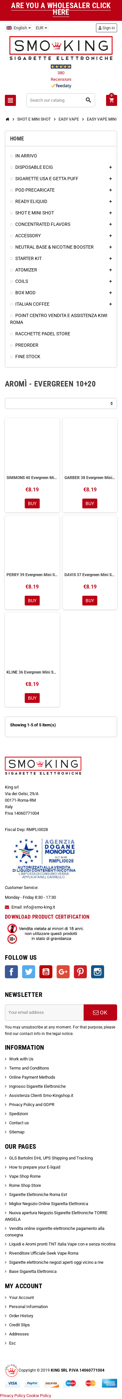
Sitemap (16, 1131)
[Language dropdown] (19, 28)
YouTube (45, 971)
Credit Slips (19, 1324)
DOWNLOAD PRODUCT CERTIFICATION (47, 917)
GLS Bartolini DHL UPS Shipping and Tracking (51, 1158)
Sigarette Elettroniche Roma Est (38, 1194)
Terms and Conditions (29, 1068)
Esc (12, 1343)
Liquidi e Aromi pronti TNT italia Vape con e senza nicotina (62, 1244)
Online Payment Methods (32, 1077)
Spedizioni (18, 1113)
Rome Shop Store (25, 1185)
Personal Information (28, 1306)
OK (100, 1012)
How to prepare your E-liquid (34, 1167)
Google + (63, 971)
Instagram (97, 971)
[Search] (60, 100)
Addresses (19, 1334)
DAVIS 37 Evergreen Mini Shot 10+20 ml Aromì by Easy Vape (90, 575)
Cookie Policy (38, 1395)
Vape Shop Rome (25, 1176)
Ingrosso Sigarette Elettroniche (37, 1086)
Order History (21, 1315)
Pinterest (80, 971)
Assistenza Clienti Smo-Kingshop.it (41, 1095)
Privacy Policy (12, 1395)
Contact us (19, 1122)
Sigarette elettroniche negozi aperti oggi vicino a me (56, 1262)
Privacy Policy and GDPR (31, 1104)
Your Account (21, 1297)
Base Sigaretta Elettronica (33, 1271)
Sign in (106, 27)
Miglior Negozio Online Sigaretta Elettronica (48, 1203)
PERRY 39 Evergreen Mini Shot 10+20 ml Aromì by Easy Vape (32, 575)
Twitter (28, 971)
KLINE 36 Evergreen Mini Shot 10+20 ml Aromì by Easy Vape (32, 672)
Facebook (11, 971)
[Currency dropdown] (41, 28)
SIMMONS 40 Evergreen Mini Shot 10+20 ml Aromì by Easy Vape (32, 477)
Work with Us (21, 1059)
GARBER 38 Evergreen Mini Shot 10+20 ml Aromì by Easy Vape (90, 477)
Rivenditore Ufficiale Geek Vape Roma (43, 1253)
